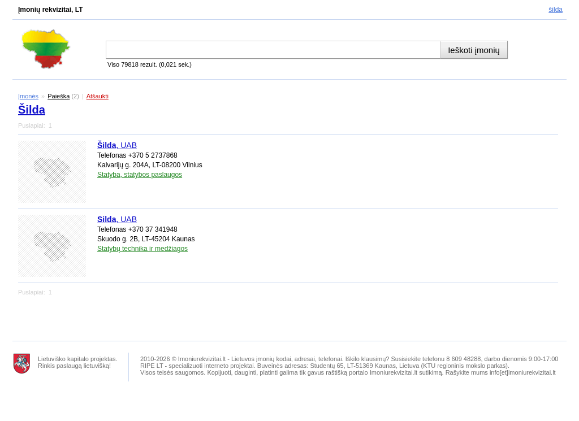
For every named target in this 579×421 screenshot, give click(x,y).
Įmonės (28, 96)
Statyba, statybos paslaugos (139, 175)
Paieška (58, 96)
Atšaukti (98, 96)
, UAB (117, 145)
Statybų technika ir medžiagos (142, 249)
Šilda (555, 10)
